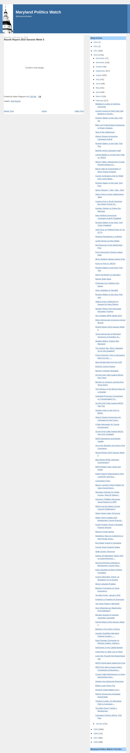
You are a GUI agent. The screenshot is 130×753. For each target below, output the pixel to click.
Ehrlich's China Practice (105, 366)
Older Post (79, 111)
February (100, 100)
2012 (96, 46)
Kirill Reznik (15, 101)
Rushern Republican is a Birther (108, 236)
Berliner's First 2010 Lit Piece (107, 629)
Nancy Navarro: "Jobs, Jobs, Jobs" (109, 190)
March (99, 96)
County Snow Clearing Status (107, 547)
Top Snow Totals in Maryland (107, 604)
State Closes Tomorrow (105, 551)
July (98, 79)
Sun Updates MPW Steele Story (108, 316)
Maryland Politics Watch (38, 12)
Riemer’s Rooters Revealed (106, 371)
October (99, 67)
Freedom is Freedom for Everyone (109, 599)
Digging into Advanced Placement (109, 681)
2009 (96, 729)
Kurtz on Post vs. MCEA (105, 263)
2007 (96, 738)
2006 (96, 742)
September (100, 71)
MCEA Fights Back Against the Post (110, 663)
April (98, 92)
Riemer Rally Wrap (103, 279)
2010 (96, 55)
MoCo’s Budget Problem (105, 584)
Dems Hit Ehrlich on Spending (107, 275)
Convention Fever (102, 481)
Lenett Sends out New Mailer (107, 241)
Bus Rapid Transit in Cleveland (108, 543)
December (100, 58)
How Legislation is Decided (106, 290)
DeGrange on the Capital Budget (109, 647)
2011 (96, 51)
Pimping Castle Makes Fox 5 (107, 690)
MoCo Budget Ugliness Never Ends (110, 259)
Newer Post (9, 111)
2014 (96, 42)
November (100, 62)
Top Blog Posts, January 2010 (107, 595)
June (98, 84)
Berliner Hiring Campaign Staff (108, 150)
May (98, 88)
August (99, 75)
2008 (96, 733)
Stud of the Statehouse (104, 132)
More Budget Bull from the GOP (108, 362)
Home (44, 111)
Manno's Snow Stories (104, 532)
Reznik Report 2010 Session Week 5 (24, 39)
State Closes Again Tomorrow (107, 513)
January (99, 724)
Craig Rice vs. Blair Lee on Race (109, 652)
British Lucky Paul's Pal (105, 686)
